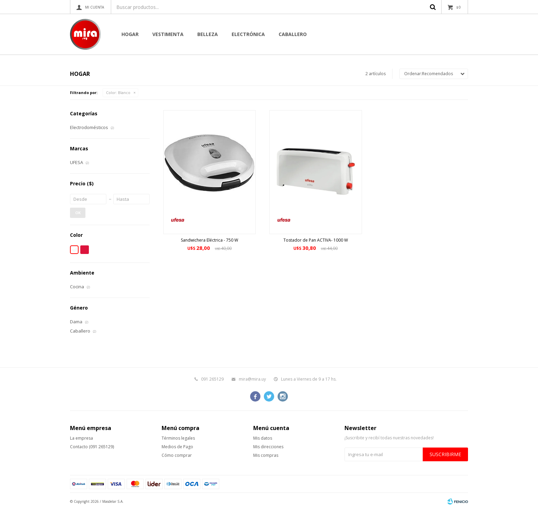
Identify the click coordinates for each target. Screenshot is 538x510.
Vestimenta (168, 34)
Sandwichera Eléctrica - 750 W (209, 240)
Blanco (118, 92)
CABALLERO (293, 34)
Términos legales (178, 438)
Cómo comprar (177, 455)
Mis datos (262, 438)
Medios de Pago (177, 447)
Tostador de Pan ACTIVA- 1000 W (315, 240)
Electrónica (248, 34)
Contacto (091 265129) (92, 447)
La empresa (81, 438)
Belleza (207, 34)
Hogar (130, 34)
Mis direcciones (268, 447)
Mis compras (265, 455)
